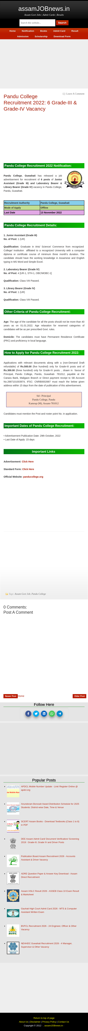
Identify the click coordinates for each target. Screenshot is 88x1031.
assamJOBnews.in (44, 8)
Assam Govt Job (22, 594)
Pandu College (39, 594)
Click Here (28, 461)
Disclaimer (35, 1021)
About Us (23, 1021)
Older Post (79, 696)
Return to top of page (43, 1018)
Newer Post (10, 696)
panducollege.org (33, 476)
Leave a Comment (75, 93)
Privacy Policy (49, 1021)
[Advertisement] (44, 63)
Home (21, 696)
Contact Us (63, 1021)
